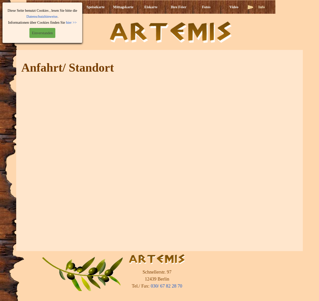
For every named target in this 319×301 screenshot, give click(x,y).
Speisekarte (95, 7)
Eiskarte (151, 7)
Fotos (206, 7)
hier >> (71, 22)
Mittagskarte (123, 7)
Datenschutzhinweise (42, 16)
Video (233, 7)
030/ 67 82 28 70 (166, 286)
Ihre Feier (178, 7)
